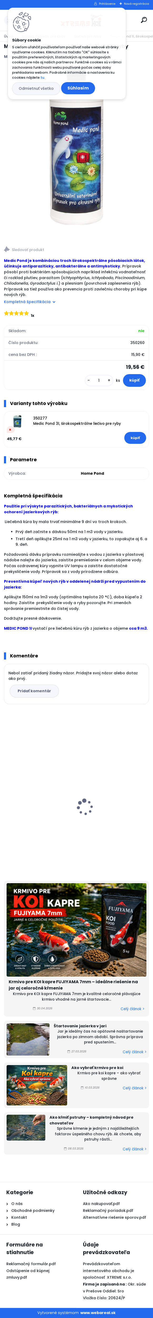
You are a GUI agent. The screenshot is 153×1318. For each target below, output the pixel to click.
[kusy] (99, 381)
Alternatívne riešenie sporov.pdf (114, 1217)
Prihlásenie (107, 4)
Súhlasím (78, 88)
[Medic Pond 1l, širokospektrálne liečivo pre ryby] (76, 146)
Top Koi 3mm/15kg (26, 808)
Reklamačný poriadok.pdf (108, 1210)
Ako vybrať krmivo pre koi (97, 1067)
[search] (144, 20)
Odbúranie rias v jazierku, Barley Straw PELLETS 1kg (108, 791)
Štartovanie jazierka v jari (80, 1026)
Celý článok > (132, 1008)
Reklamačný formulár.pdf (31, 1264)
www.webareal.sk (98, 1312)
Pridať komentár (34, 691)
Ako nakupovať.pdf (101, 1203)
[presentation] (7, 798)
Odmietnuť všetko (36, 88)
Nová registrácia (136, 4)
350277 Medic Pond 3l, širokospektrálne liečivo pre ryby (77, 421)
